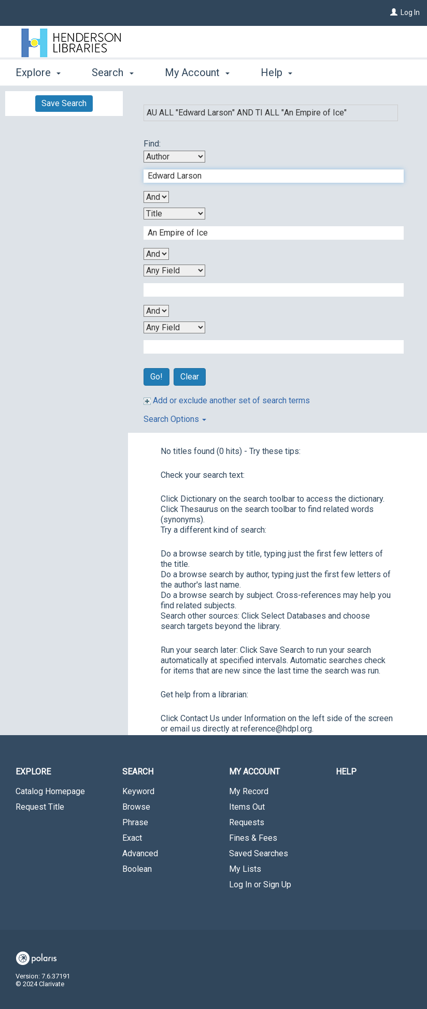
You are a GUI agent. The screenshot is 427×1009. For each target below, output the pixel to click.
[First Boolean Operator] (156, 197)
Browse (136, 807)
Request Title (40, 807)
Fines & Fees (253, 838)
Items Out (247, 807)
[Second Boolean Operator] (156, 254)
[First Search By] (174, 157)
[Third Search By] (174, 270)
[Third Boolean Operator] (156, 311)
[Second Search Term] (268, 233)
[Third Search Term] (268, 290)
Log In (410, 12)
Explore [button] (38, 72)
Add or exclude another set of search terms (227, 400)
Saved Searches (258, 853)
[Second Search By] (174, 214)
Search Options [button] (175, 419)
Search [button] (112, 72)
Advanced (140, 853)
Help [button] (276, 72)
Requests (246, 822)
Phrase (135, 822)
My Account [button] (197, 72)
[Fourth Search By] (174, 327)
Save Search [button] (64, 103)
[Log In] (393, 12)
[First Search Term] (268, 176)
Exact (132, 838)
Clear (189, 377)
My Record (248, 791)
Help (346, 772)
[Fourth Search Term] (268, 347)
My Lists (245, 869)
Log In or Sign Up (260, 884)
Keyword (138, 791)
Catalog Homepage (50, 791)
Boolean (137, 869)
